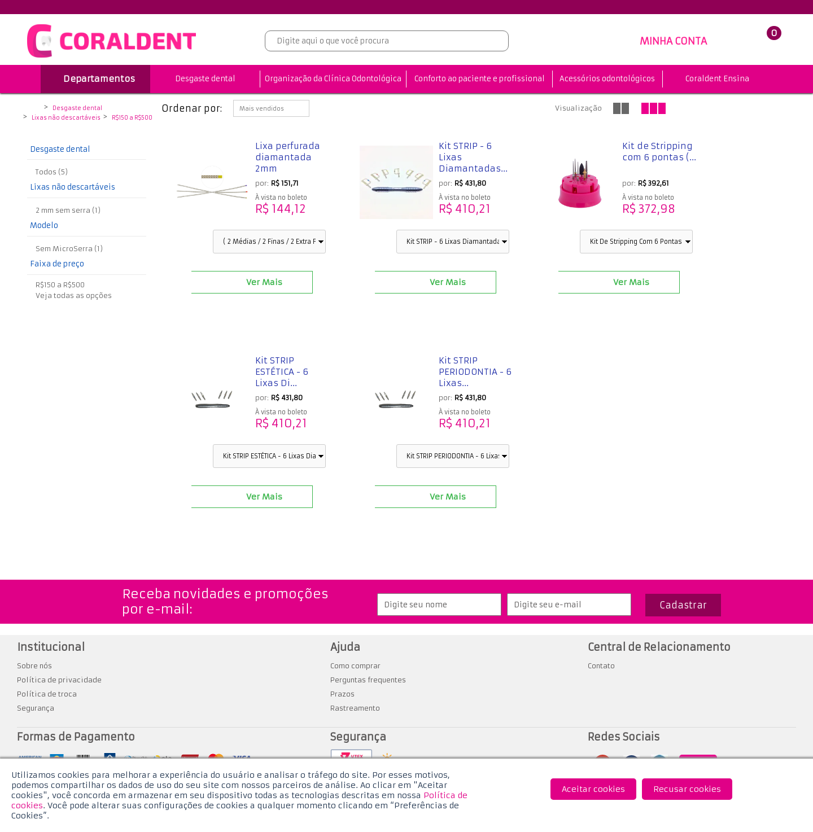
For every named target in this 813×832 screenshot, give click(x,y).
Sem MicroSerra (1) (69, 248)
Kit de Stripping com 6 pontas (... (659, 152)
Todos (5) (52, 172)
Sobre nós (34, 666)
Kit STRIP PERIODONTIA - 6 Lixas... (475, 371)
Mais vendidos (261, 108)
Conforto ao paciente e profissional (479, 79)
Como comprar (355, 666)
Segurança (35, 708)
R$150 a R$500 (132, 118)
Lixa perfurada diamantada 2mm (287, 157)
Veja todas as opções (74, 295)
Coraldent (33, 109)
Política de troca (47, 694)
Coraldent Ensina (717, 79)
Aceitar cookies (593, 789)
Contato (601, 666)
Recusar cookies (687, 789)
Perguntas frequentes (368, 680)
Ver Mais (264, 282)
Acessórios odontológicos (607, 79)
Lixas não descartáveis (66, 118)
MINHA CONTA (673, 41)
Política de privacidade (59, 680)
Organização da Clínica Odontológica (333, 79)
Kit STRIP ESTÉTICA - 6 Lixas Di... (281, 371)
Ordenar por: (191, 108)
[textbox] (387, 40)
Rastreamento (355, 708)
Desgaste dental (205, 79)
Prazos (342, 694)
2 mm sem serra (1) (68, 210)
